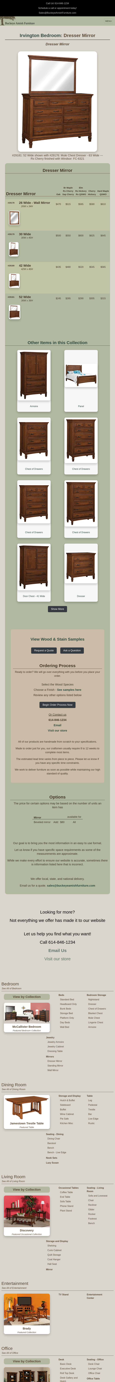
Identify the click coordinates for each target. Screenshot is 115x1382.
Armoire (92, 982)
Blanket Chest (95, 969)
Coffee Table (66, 1137)
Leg (90, 1051)
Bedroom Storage (96, 950)
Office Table (93, 1282)
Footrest (92, 1164)
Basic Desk (65, 1267)
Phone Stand (66, 1151)
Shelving (52, 1178)
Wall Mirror (53, 1021)
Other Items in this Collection (57, 342)
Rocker (92, 1159)
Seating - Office (95, 1263)
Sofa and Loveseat (97, 1141)
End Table (65, 1142)
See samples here (69, 645)
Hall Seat (52, 1196)
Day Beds (65, 978)
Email (57, 680)
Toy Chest (92, 1365)
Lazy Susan (52, 1108)
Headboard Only (68, 959)
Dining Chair (54, 1084)
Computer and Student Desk (67, 1300)
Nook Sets (51, 1103)
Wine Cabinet (67, 1064)
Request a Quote (44, 606)
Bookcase (53, 1311)
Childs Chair (66, 1364)
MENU (108, 21)
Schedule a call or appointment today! (57, 8)
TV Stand (63, 1227)
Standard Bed (67, 955)
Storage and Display (70, 1046)
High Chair (65, 1374)
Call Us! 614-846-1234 (57, 3)
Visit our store (57, 686)
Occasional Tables (69, 1133)
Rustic (91, 1074)
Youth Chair (66, 1378)
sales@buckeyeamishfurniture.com (71, 841)
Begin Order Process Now (57, 660)
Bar (90, 1064)
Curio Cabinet (55, 1183)
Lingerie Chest (95, 978)
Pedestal (92, 1055)
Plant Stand (66, 1156)
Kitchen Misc (66, 1074)
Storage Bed (66, 969)
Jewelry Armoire (56, 992)
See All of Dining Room (13, 1040)
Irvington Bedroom (40, 35)
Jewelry (50, 988)
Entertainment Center (94, 1229)
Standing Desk (67, 1293)
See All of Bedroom (11, 944)
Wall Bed (64, 982)
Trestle (91, 1060)
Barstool (52, 1088)
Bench (51, 1093)
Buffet (63, 1060)
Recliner (92, 1150)
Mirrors (50, 1007)
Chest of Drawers (97, 964)
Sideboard (65, 1055)
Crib (89, 1355)
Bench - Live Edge (57, 1097)
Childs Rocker (67, 1369)
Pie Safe (64, 1069)
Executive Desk (68, 1272)
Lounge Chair (95, 1272)
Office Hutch (54, 1325)
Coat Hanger (54, 1192)
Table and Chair (67, 1355)
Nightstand (93, 955)
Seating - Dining (55, 1079)
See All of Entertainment (14, 1220)
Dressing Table (55, 1001)
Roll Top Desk (67, 1276)
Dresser (92, 959)
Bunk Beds (65, 964)
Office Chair (94, 1276)
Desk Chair (94, 1267)
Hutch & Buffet (67, 1051)
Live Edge (93, 1069)
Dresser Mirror (55, 1011)
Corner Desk (66, 1289)
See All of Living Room (13, 1126)
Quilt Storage (54, 1187)
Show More (57, 564)
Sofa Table (65, 1146)
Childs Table (66, 1360)
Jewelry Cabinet (56, 997)
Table (90, 1046)
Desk (61, 1263)
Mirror (49, 1202)
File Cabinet (54, 1316)
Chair (91, 1145)
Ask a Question (72, 606)
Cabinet (51, 1330)
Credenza (52, 1321)
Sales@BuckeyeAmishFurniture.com (57, 13)
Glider (91, 1154)
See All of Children (11, 1349)
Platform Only (67, 973)
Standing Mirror (55, 1016)
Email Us (57, 906)
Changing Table (95, 1360)
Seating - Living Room (95, 1135)
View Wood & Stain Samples (58, 595)
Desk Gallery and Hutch (69, 1283)
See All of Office (10, 1256)
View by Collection (27, 952)
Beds (61, 950)
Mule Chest (94, 973)
